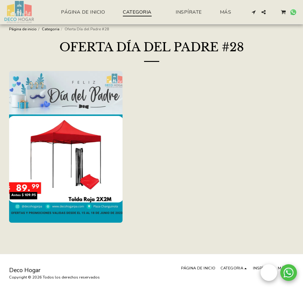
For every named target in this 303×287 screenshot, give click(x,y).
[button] (253, 12)
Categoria (50, 29)
